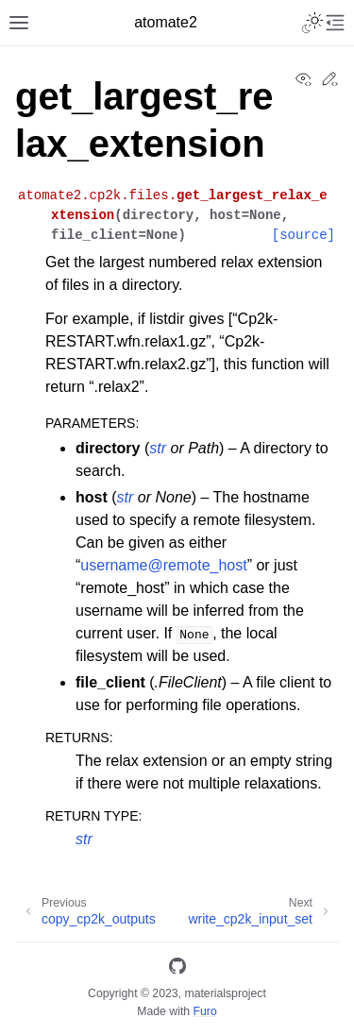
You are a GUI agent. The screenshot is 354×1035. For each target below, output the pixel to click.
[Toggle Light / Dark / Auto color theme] (312, 22)
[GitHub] (177, 969)
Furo (205, 1011)
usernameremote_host (163, 565)
